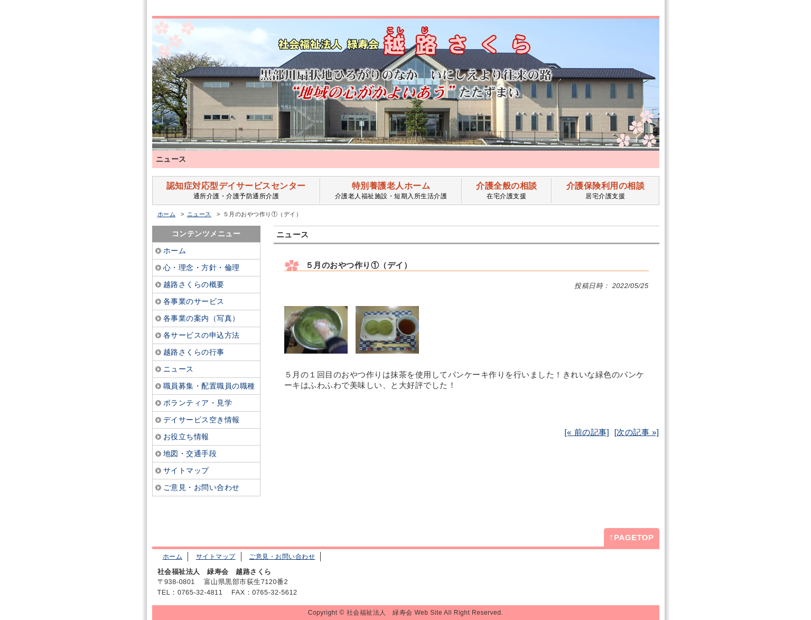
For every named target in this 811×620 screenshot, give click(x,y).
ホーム (166, 214)
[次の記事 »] (636, 432)
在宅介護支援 (506, 190)
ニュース (199, 214)
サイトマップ (216, 556)
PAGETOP (631, 537)
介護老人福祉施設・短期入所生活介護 (391, 190)
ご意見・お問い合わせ (282, 556)
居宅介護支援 (605, 190)
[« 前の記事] (586, 432)
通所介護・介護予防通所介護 (236, 190)
